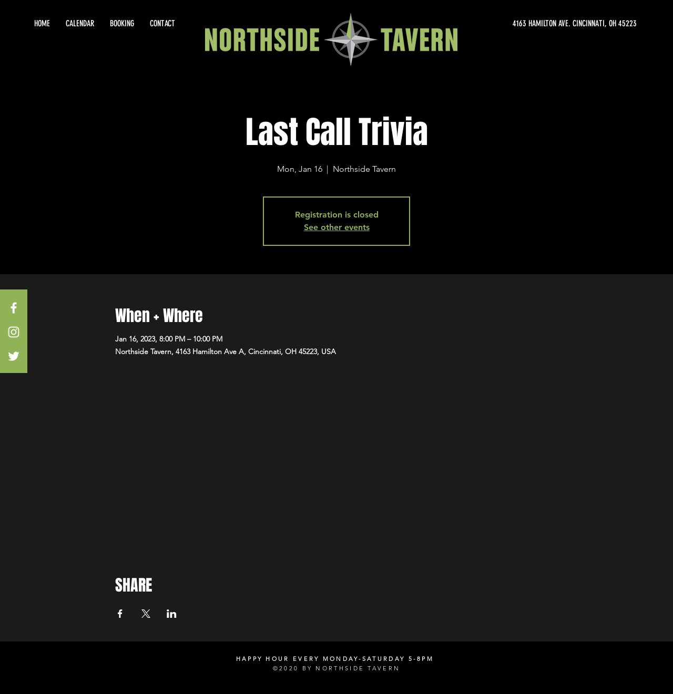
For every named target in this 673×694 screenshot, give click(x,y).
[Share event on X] (146, 613)
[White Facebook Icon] (13, 308)
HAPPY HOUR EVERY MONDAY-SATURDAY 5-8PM (335, 658)
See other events (337, 227)
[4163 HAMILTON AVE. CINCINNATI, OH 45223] (541, 24)
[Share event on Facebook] (120, 613)
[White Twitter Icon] (13, 356)
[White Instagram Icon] (13, 332)
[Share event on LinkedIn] (172, 613)
